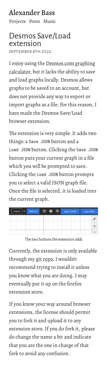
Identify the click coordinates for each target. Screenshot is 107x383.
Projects (17, 21)
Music (49, 21)
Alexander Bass (32, 13)
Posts (34, 21)
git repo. (45, 259)
